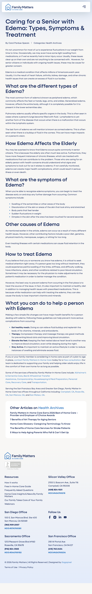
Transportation (39, 382)
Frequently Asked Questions (19, 490)
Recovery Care (18, 382)
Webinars (9, 503)
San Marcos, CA (17, 395)
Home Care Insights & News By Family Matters (24, 495)
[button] (84, 7)
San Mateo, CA (37, 395)
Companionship (25, 379)
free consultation (72, 360)
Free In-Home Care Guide (18, 486)
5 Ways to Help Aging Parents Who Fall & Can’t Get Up (39, 432)
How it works (11, 482)
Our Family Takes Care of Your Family (24, 500)
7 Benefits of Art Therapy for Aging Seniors (33, 419)
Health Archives (54, 43)
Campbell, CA (67, 391)
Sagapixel (67, 562)
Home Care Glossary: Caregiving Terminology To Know (40, 423)
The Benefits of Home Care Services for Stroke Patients (40, 427)
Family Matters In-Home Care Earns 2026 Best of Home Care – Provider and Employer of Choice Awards (44, 414)
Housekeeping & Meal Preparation (51, 379)
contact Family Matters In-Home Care (33, 360)
